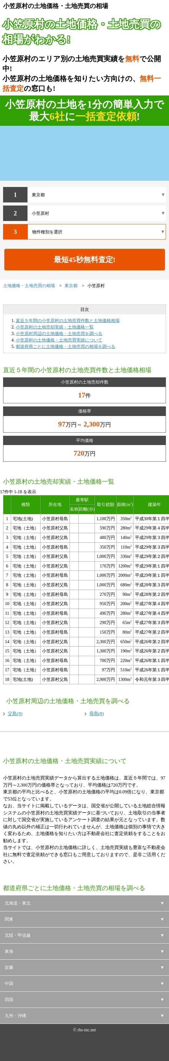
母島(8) (96, 713)
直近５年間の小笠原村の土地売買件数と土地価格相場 (68, 320)
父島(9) (15, 713)
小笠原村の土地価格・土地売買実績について (59, 340)
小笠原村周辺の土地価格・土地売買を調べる (59, 333)
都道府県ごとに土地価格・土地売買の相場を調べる (65, 346)
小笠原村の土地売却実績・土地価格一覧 (55, 327)
